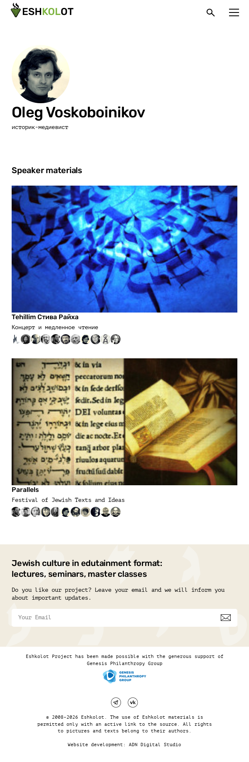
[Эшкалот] (41, 12)
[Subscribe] (226, 618)
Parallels (25, 490)
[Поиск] (211, 12)
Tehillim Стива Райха (45, 317)
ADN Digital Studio (155, 744)
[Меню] (234, 12)
